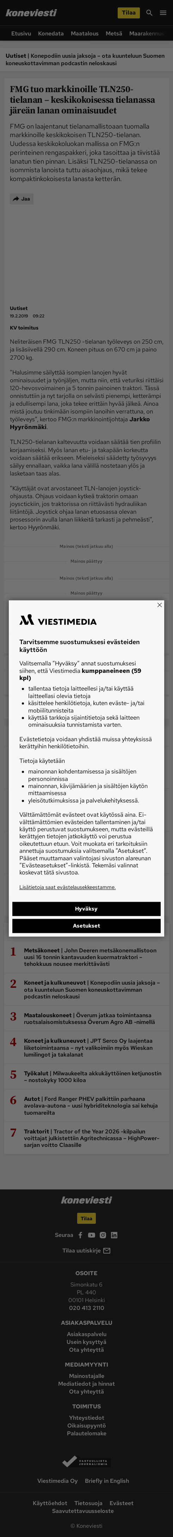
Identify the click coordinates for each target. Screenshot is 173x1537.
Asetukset (86, 926)
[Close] (159, 605)
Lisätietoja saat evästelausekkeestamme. (67, 887)
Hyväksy (86, 909)
